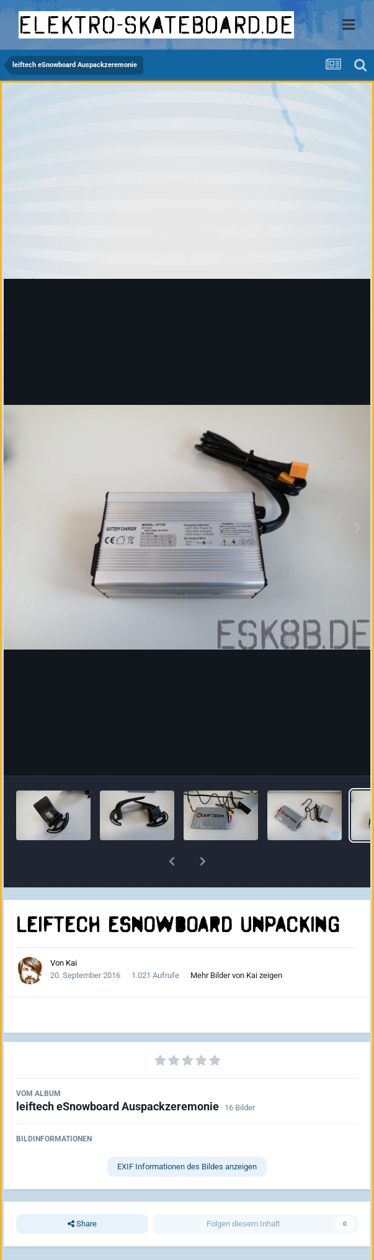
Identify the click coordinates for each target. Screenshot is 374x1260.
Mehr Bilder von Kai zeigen (236, 975)
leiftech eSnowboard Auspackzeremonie (117, 1106)
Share (82, 1224)
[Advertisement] (187, 184)
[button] (171, 861)
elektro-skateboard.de (156, 25)
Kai (71, 963)
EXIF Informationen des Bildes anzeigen (187, 1166)
